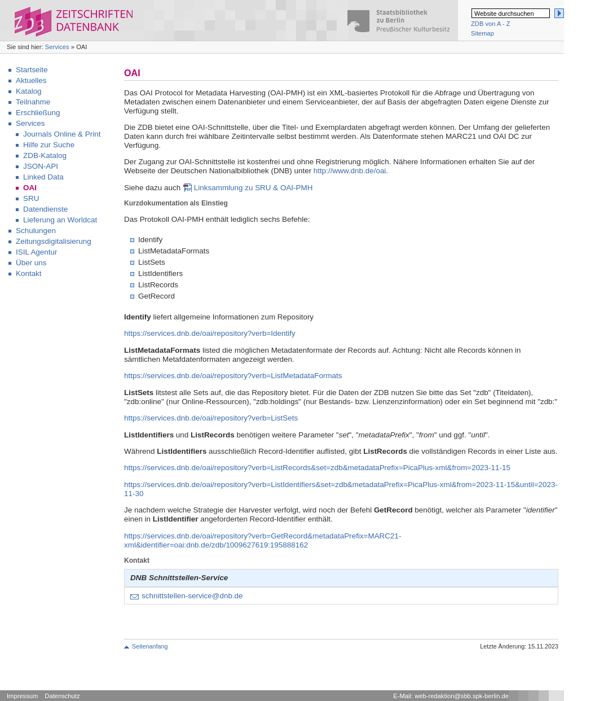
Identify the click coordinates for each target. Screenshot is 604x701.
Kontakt (29, 273)
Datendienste (45, 209)
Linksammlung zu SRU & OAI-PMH (253, 187)
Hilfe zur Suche (48, 145)
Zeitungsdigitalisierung (53, 241)
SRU (31, 198)
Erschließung (38, 112)
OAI (30, 187)
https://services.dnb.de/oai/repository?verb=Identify (210, 333)
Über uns (31, 263)
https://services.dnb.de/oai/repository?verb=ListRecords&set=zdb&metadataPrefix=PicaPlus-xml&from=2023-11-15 (317, 467)
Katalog (29, 91)
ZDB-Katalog (45, 155)
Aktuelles (31, 80)
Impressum (22, 696)
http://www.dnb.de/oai (350, 171)
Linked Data (43, 177)
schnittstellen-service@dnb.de (192, 596)
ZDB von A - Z (490, 23)
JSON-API (40, 166)
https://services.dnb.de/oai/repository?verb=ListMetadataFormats (233, 375)
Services (57, 46)
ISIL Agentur (36, 252)
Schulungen (36, 230)
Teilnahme (33, 102)
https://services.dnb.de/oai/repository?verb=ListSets (211, 418)
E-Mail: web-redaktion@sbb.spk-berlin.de (451, 696)
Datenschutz (62, 696)
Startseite (32, 69)
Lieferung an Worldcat (60, 220)
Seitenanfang (149, 646)
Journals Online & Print (61, 134)
